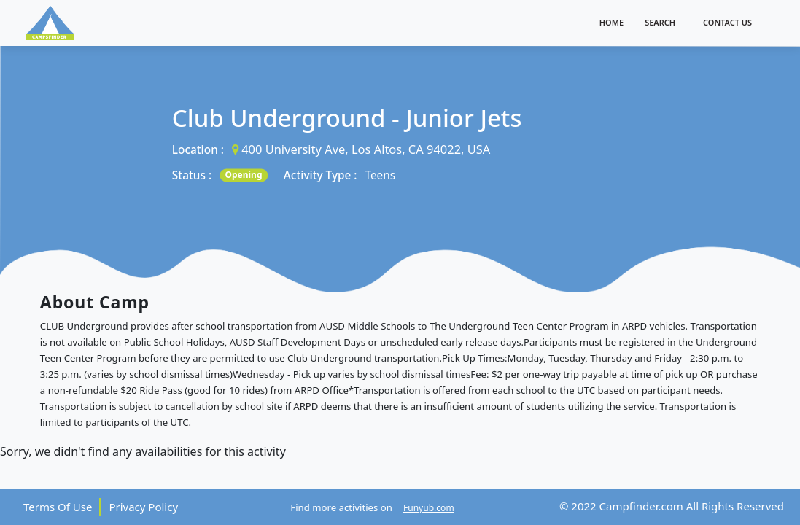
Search (660, 22)
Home (611, 22)
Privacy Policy (143, 506)
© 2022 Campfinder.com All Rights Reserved (671, 506)
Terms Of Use (57, 506)
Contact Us (727, 22)
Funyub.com (428, 508)
